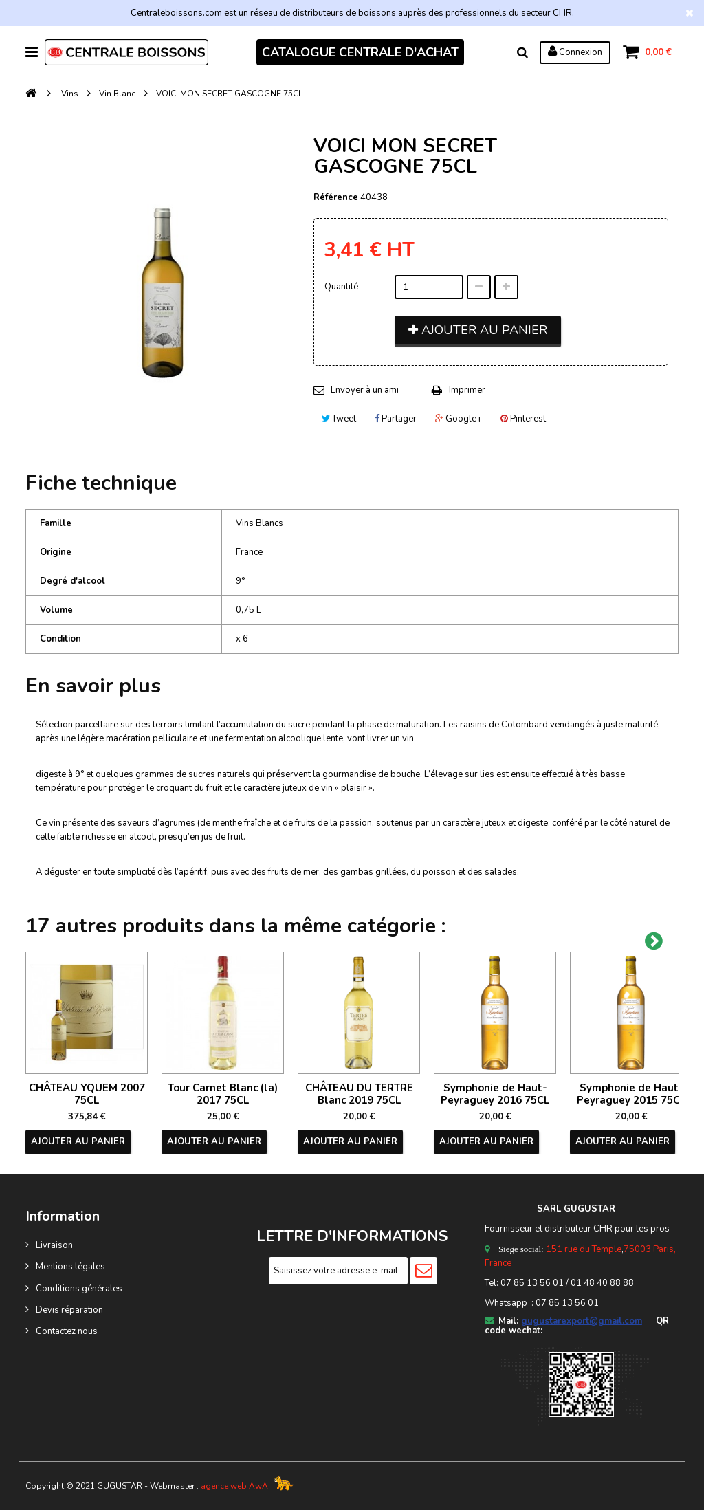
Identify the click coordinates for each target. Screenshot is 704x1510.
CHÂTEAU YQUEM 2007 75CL (87, 1094)
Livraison (54, 1245)
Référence (336, 197)
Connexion (575, 51)
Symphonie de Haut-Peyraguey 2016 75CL (495, 1094)
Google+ (458, 419)
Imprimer (467, 390)
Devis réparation (69, 1310)
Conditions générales (79, 1288)
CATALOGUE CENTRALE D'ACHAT (360, 52)
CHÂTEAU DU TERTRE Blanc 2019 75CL (359, 1094)
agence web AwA (234, 1485)
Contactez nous (67, 1331)
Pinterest (523, 419)
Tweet (339, 419)
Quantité (341, 287)
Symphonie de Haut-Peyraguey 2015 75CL (631, 1094)
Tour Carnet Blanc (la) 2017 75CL (223, 1094)
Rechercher (522, 52)
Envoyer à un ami (365, 390)
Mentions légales (70, 1266)
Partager (396, 419)
